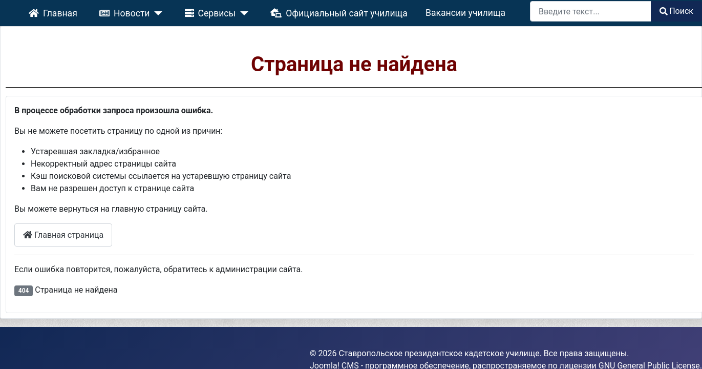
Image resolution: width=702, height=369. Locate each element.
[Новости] (176, 11)
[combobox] (590, 11)
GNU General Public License (649, 334)
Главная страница (80, 219)
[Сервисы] (247, 11)
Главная (88, 11)
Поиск (676, 11)
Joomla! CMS (334, 334)
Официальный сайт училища (326, 11)
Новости (147, 11)
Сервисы (219, 11)
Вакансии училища (432, 11)
